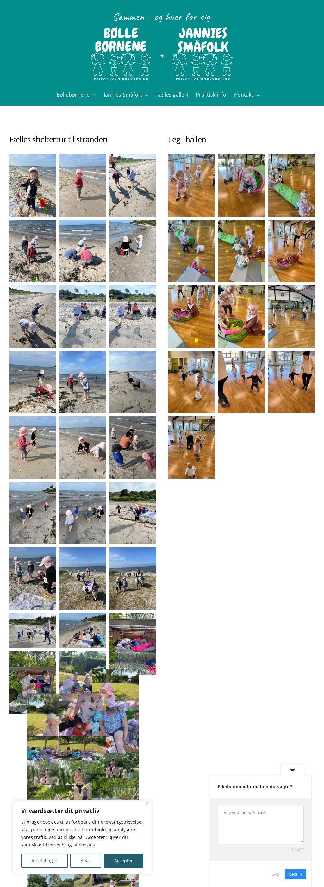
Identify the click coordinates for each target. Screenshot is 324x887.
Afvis (86, 861)
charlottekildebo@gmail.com (124, 876)
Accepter (123, 861)
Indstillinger (44, 861)
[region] (82, 837)
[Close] (147, 803)
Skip (276, 874)
